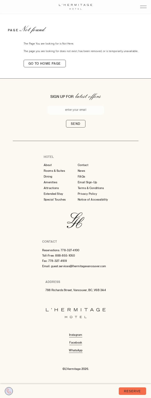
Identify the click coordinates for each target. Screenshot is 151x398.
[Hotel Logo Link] (75, 221)
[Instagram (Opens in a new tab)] (75, 334)
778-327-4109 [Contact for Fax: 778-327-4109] (57, 261)
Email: (46, 266)
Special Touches (55, 199)
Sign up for (62, 96)
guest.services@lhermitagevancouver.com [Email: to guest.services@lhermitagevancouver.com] (78, 266)
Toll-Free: (48, 255)
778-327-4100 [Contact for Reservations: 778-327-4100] (70, 250)
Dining (48, 176)
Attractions (51, 188)
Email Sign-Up (87, 182)
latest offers (88, 95)
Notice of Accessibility (93, 199)
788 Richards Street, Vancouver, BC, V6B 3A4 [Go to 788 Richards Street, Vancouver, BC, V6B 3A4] (75, 290)
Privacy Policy (87, 193)
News (81, 170)
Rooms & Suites (54, 170)
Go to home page (44, 63)
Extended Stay (53, 193)
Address (52, 282)
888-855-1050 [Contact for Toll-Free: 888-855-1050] (65, 255)
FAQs (81, 176)
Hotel (49, 156)
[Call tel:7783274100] (9, 391)
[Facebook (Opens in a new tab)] (75, 342)
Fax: (44, 261)
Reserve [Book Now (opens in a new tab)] (132, 391)
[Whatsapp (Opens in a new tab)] (75, 350)
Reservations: (51, 250)
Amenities (50, 182)
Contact (83, 165)
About (48, 165)
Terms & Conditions (91, 188)
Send (76, 124)
